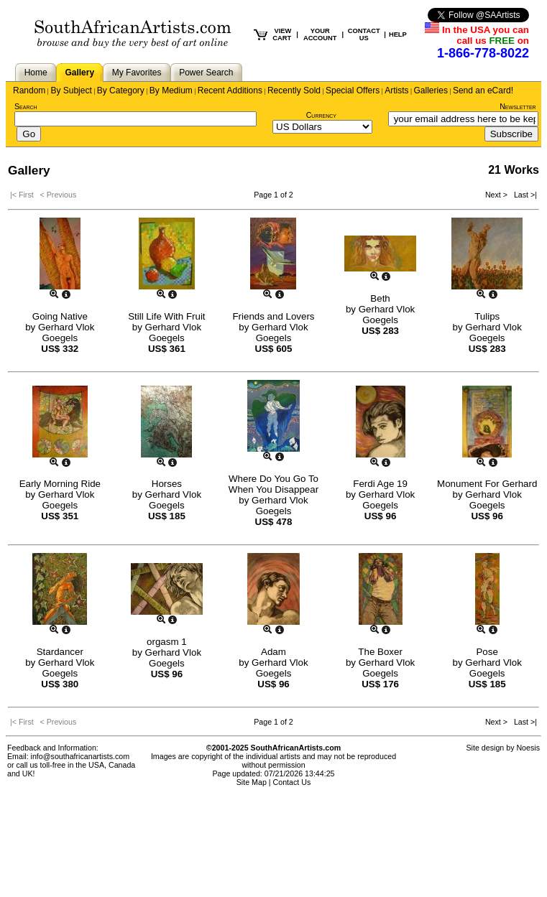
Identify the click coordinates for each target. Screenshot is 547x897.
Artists (396, 90)
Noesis (528, 747)
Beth (380, 298)
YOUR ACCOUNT (320, 34)
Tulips (487, 316)
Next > (497, 194)
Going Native (60, 316)
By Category (120, 90)
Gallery (79, 73)
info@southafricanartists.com (80, 756)
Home (35, 73)
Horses (167, 483)
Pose (486, 651)
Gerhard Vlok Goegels (66, 332)
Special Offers (353, 90)
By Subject (70, 90)
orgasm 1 (167, 641)
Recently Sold (294, 90)
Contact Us (292, 782)
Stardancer (60, 651)
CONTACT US (364, 34)
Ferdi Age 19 (380, 483)
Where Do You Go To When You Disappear (273, 484)
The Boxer (380, 651)
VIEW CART (281, 34)
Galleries (431, 90)
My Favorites (137, 73)
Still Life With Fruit (166, 316)
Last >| (523, 194)
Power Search (206, 73)
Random (29, 90)
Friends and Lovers (273, 316)
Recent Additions (230, 90)
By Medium (171, 90)
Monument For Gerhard (487, 483)
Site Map (251, 782)
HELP (398, 34)
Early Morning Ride (60, 483)
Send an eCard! (483, 90)
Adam (273, 651)
